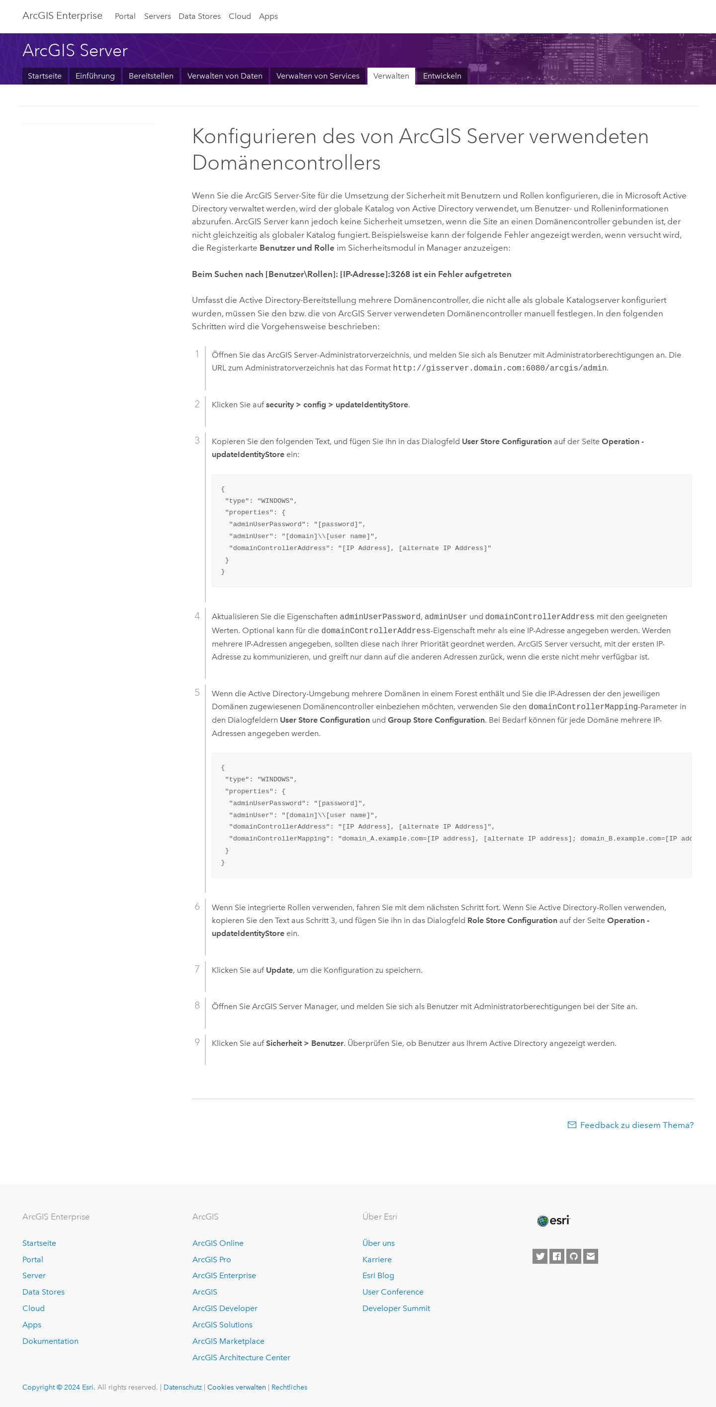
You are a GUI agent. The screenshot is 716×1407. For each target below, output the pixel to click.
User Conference (393, 1292)
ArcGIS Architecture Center (241, 1357)
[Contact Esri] (590, 1256)
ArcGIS (204, 1292)
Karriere (377, 1259)
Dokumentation (50, 1341)
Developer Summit (396, 1308)
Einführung (95, 76)
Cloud (240, 16)
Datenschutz (183, 1387)
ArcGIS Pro (211, 1259)
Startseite (45, 76)
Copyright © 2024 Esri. (58, 1387)
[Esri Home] (553, 1221)
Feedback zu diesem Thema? (637, 1125)
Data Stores (200, 16)
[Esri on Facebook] (556, 1256)
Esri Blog (378, 1275)
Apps (268, 16)
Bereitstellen (151, 76)
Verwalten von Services (317, 76)
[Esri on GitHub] (573, 1256)
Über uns (378, 1243)
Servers (157, 16)
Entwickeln (442, 76)
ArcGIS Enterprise (62, 15)
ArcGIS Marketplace (228, 1341)
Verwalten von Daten (225, 76)
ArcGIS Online (218, 1243)
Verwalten (391, 76)
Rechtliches (289, 1387)
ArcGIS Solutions (222, 1324)
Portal (125, 16)
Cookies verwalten (236, 1387)
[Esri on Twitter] (540, 1256)
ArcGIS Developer (225, 1308)
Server (34, 1275)
